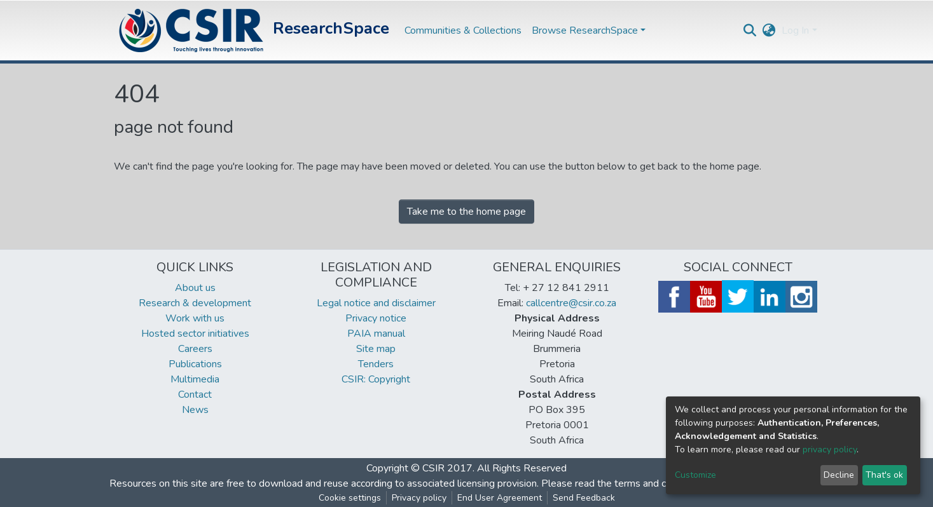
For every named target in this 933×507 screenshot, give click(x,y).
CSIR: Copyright (376, 379)
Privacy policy (419, 498)
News (195, 410)
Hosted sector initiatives (195, 334)
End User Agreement (499, 498)
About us (195, 288)
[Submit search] (749, 30)
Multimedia (194, 379)
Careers (195, 349)
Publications (195, 364)
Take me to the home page (466, 212)
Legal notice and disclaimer (376, 303)
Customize (695, 475)
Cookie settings (350, 498)
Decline (839, 475)
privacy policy (830, 449)
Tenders (376, 364)
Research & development (195, 303)
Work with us (195, 318)
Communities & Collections (463, 30)
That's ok (884, 475)
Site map (376, 349)
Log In (795, 30)
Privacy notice (375, 318)
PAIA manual (376, 334)
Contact (195, 395)
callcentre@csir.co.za (571, 303)
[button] (768, 30)
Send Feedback (584, 498)
